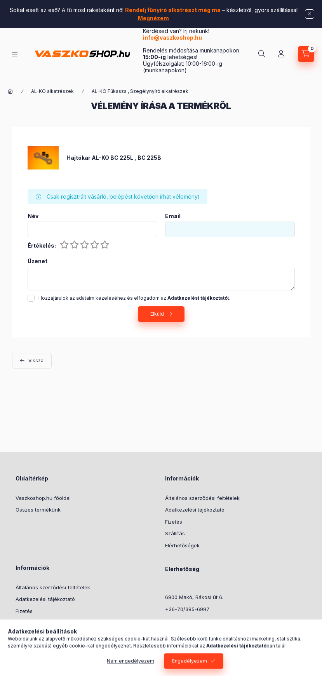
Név (33, 216)
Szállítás (175, 533)
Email (173, 216)
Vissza (36, 360)
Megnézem (153, 18)
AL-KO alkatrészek (52, 91)
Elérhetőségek (182, 545)
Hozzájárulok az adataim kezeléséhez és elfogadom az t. (134, 298)
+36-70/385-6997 (187, 609)
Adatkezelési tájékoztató (195, 510)
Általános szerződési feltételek (202, 498)
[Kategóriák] (15, 54)
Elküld (157, 314)
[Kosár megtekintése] (306, 54)
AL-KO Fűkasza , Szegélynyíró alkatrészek (140, 91)
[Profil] (281, 54)
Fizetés (173, 522)
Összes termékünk (38, 510)
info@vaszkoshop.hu (173, 37)
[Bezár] (309, 14)
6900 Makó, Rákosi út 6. (194, 597)
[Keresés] (262, 54)
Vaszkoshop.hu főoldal (43, 498)
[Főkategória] (10, 91)
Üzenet (37, 261)
